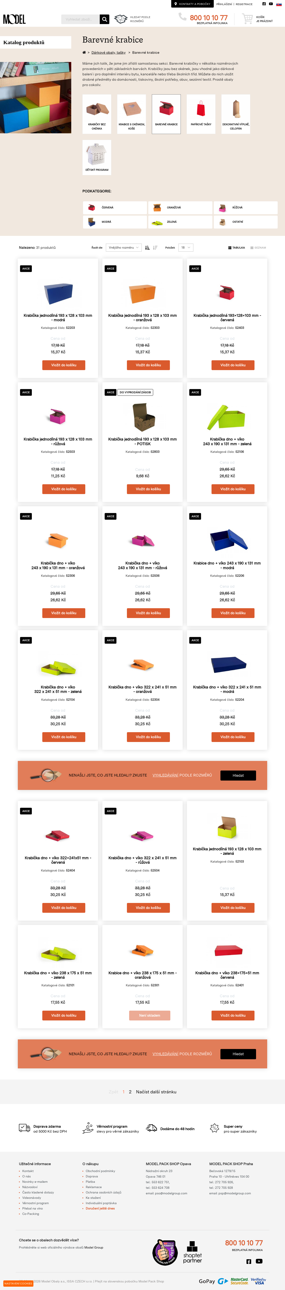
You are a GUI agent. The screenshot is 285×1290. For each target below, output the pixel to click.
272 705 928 (224, 1187)
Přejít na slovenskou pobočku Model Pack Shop (129, 1281)
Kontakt (28, 1171)
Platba (90, 1181)
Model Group (93, 1247)
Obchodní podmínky (100, 1171)
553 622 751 (160, 1182)
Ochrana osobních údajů (103, 1192)
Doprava (92, 1176)
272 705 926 (224, 1182)
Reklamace (94, 1187)
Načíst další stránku (156, 1091)
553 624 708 (160, 1187)
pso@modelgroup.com (171, 1193)
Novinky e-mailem (35, 1181)
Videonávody (31, 1197)
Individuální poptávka (101, 1203)
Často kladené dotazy (38, 1192)
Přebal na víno (32, 1208)
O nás (26, 1176)
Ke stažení (93, 1197)
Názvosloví (29, 1187)
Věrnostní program (35, 1203)
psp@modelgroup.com (234, 1193)
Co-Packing (30, 1214)
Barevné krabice (145, 52)
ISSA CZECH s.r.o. (79, 1281)
